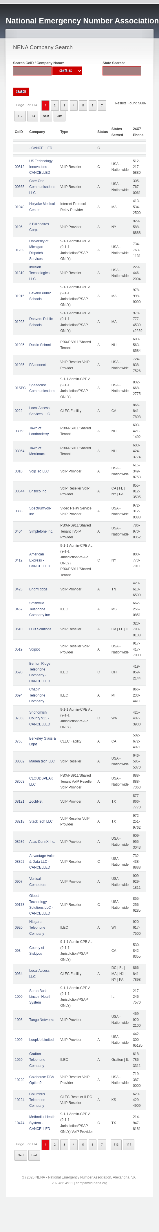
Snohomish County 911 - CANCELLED (39, 718)
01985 (19, 365)
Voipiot (34, 649)
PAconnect (37, 365)
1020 (19, 1060)
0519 (19, 649)
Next (46, 115)
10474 (19, 1123)
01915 (19, 296)
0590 (19, 672)
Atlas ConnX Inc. (42, 842)
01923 (19, 322)
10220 (19, 1080)
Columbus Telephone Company (37, 1100)
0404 (19, 531)
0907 (19, 882)
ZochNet (35, 801)
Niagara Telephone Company (37, 928)
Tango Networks (41, 1020)
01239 (19, 250)
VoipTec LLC (39, 471)
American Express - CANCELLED (39, 560)
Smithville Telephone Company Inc (39, 609)
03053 (19, 431)
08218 (19, 821)
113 (20, 115)
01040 (19, 207)
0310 (19, 471)
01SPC (20, 388)
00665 (19, 187)
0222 (19, 411)
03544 (19, 491)
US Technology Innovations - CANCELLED (41, 167)
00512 (19, 167)
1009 (19, 1040)
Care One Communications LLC (42, 187)
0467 (19, 609)
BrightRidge (38, 589)
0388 (19, 511)
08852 (19, 862)
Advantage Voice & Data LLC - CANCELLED (42, 862)
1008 (19, 1020)
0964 (19, 974)
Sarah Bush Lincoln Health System (40, 997)
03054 (19, 451)
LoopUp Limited (41, 1040)
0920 (19, 928)
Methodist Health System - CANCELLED (42, 1123)
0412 (19, 560)
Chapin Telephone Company (37, 695)
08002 (19, 761)
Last (59, 115)
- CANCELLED (40, 148)
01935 (19, 345)
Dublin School (40, 345)
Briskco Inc (37, 491)
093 (18, 951)
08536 (19, 842)
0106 (19, 227)
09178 (19, 905)
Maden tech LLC (42, 761)
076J (18, 741)
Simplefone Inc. (41, 531)
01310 (19, 273)
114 (32, 115)
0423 (19, 589)
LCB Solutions (40, 629)
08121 (19, 801)
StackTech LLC (41, 821)
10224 (19, 1100)
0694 (19, 695)
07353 (19, 718)
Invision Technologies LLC (39, 273)
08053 (19, 782)
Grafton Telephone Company (37, 1060)
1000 (19, 997)
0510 (19, 629)
